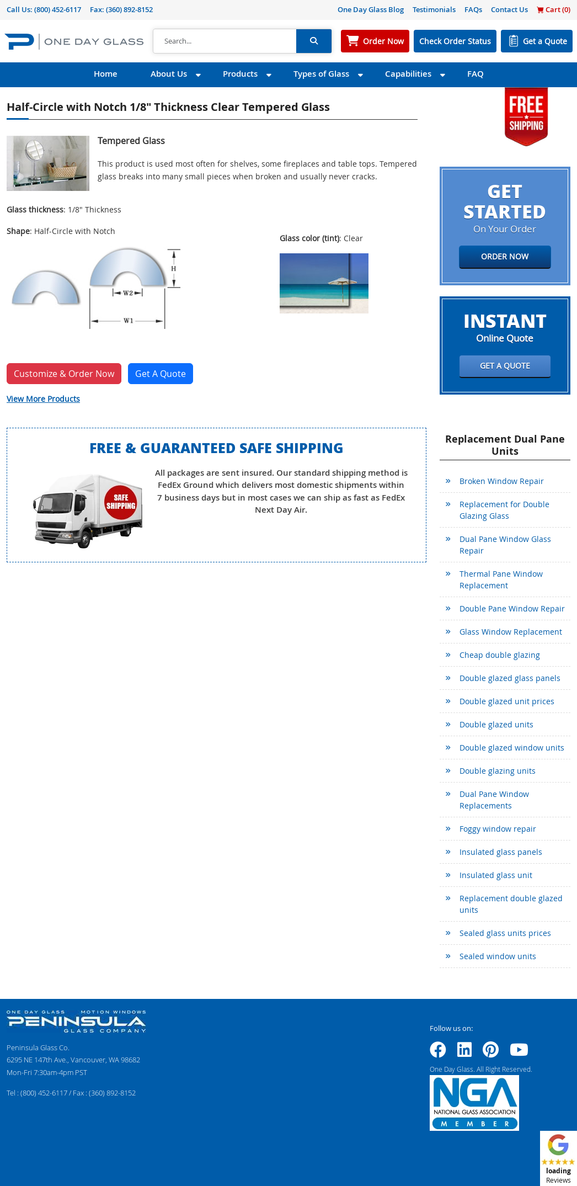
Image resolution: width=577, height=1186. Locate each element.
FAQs (473, 9)
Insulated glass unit (496, 875)
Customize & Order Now (64, 374)
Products (240, 73)
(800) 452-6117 (57, 9)
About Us (169, 73)
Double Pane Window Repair (512, 608)
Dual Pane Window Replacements (494, 800)
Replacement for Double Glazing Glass (504, 510)
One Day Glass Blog (371, 9)
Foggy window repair (498, 828)
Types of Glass (321, 73)
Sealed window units (498, 956)
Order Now (383, 41)
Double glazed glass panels (510, 678)
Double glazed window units (512, 747)
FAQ (475, 73)
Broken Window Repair (502, 481)
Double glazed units (496, 724)
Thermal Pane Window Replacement (501, 579)
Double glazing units (498, 770)
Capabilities (408, 73)
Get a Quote (545, 41)
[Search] (224, 41)
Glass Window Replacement (511, 631)
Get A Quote (160, 374)
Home (105, 73)
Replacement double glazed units (511, 904)
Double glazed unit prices (507, 701)
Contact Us (509, 9)
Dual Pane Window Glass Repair (505, 545)
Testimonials (434, 9)
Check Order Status (455, 41)
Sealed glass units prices (505, 933)
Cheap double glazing (500, 655)
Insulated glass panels (501, 852)
